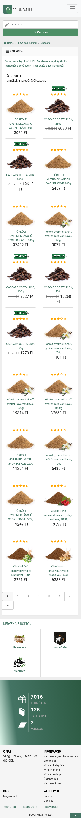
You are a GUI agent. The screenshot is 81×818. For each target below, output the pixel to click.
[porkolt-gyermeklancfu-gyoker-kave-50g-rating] (20, 94)
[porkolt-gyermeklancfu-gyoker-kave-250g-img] (20, 442)
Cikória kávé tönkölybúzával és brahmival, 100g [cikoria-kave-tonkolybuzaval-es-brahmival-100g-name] (21, 570)
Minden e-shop (52, 774)
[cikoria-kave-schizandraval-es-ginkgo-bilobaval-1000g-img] (58, 498)
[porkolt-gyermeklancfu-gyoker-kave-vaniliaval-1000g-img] (58, 386)
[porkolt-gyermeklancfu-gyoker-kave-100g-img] (58, 162)
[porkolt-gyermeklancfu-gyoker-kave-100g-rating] (58, 150)
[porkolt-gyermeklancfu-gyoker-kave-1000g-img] (20, 219)
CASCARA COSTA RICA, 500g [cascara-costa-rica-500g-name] (58, 289)
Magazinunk (10, 796)
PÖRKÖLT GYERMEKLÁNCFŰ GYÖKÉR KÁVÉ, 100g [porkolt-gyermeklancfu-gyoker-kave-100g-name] (58, 179)
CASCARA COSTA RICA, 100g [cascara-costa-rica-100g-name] (20, 289)
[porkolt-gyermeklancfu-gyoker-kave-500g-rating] (20, 486)
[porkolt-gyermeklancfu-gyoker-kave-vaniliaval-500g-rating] (20, 374)
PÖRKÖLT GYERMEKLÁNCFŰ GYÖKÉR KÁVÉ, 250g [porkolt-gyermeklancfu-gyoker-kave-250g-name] (20, 459)
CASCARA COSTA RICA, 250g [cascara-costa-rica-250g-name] (58, 121)
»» (7, 605)
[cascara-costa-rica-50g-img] (20, 331)
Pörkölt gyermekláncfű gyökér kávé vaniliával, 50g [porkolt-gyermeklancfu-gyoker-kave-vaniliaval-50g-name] (58, 236)
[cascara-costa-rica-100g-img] (20, 274)
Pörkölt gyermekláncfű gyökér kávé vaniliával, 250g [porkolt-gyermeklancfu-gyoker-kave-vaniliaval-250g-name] (58, 348)
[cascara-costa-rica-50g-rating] (20, 319)
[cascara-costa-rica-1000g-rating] (20, 150)
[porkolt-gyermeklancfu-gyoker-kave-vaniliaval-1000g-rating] (58, 374)
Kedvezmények (52, 783)
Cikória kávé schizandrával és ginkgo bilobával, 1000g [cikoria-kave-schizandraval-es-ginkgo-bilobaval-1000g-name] (58, 515)
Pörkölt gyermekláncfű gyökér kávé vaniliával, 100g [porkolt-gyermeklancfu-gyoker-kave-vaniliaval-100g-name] (58, 459)
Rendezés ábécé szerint (18, 65)
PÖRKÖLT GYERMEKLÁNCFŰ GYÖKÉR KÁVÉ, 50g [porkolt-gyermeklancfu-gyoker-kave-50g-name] (20, 123)
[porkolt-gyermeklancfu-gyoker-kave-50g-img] (20, 106)
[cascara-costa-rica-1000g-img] (20, 162)
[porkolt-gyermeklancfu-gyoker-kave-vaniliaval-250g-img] (58, 331)
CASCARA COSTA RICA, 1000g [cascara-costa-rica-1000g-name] (20, 177)
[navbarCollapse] (72, 8)
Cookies (48, 800)
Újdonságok (51, 778)
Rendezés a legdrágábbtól (52, 61)
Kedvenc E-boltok (17, 624)
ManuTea (9, 807)
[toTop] (75, 815)
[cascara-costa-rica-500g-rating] (58, 262)
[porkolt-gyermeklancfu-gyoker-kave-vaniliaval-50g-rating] (58, 206)
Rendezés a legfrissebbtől (49, 65)
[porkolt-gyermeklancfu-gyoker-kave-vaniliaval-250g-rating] (58, 319)
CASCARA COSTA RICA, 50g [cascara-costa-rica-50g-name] (20, 346)
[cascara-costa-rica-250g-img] (58, 106)
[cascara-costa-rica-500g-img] (58, 274)
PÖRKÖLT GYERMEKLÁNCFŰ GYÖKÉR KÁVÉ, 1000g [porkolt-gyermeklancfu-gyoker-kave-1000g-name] (20, 236)
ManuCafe (30, 807)
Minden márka (52, 769)
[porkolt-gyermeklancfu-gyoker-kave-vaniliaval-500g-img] (20, 386)
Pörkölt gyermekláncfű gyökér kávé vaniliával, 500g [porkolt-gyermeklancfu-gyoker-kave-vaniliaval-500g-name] (20, 404)
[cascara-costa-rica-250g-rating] (58, 94)
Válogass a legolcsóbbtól (20, 61)
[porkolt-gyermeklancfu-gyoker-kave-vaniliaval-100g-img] (58, 442)
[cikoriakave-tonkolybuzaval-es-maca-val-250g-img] (58, 553)
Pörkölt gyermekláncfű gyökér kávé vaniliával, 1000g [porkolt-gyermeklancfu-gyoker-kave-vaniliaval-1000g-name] (58, 404)
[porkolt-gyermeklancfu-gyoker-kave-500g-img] (20, 498)
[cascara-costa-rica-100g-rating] (20, 262)
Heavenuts (51, 807)
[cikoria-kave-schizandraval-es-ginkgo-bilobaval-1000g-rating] (58, 486)
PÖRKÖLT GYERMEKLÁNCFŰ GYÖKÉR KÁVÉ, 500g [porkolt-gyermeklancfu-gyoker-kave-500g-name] (20, 515)
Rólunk (48, 796)
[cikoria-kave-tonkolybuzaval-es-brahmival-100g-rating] (20, 541)
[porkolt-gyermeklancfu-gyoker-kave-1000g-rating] (20, 206)
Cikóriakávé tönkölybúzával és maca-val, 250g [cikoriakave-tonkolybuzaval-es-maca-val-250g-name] (58, 570)
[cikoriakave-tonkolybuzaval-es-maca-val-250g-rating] (58, 541)
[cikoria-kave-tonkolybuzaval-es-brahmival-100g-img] (20, 553)
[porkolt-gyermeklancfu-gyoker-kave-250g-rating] (20, 430)
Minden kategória (54, 765)
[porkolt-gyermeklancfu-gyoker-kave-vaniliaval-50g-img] (58, 219)
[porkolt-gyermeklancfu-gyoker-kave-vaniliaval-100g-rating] (58, 430)
